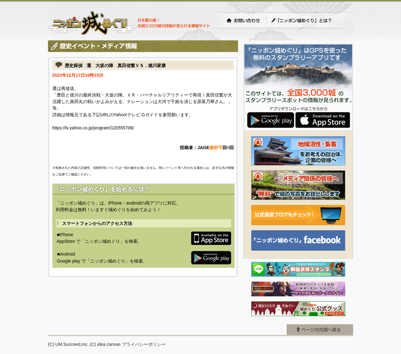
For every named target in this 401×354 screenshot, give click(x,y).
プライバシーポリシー (144, 344)
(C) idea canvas (105, 344)
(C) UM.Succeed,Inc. (68, 344)
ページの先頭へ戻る (320, 329)
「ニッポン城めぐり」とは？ (308, 20)
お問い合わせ (243, 20)
